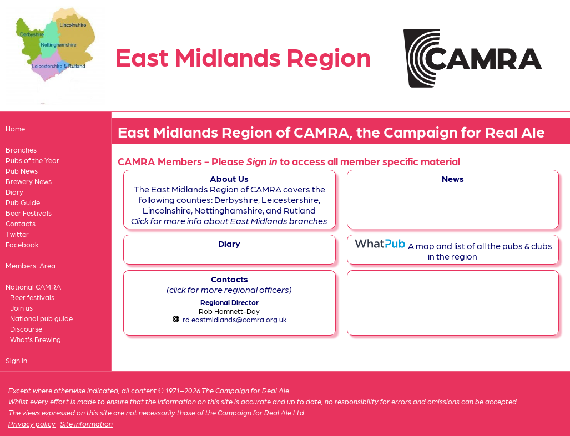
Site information (86, 423)
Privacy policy (32, 423)
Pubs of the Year (32, 160)
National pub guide (41, 318)
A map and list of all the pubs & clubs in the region (453, 250)
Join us (21, 307)
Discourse (26, 329)
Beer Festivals (29, 213)
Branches (21, 149)
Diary (14, 191)
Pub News (22, 170)
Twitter (17, 234)
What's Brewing (35, 339)
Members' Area (31, 265)
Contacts (21, 223)
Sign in (16, 360)
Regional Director (229, 302)
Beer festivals (32, 297)
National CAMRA (33, 286)
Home (15, 128)
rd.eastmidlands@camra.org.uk (235, 319)
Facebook (22, 244)
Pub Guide (23, 202)
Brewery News (29, 181)
